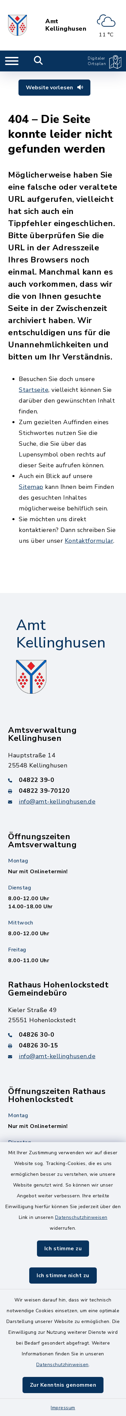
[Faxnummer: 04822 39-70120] (63, 791)
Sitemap (31, 487)
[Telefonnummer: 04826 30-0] (63, 1035)
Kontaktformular (89, 541)
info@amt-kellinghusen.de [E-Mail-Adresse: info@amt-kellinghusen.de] (57, 801)
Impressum (63, 1408)
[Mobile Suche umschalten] (38, 61)
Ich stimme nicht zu (63, 1275)
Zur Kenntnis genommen (63, 1385)
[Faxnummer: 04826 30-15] (63, 1045)
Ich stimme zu (63, 1248)
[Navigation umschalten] (12, 61)
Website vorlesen (54, 87)
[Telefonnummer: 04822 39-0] (63, 780)
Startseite (33, 390)
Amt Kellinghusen (65, 25)
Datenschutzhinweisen (81, 1217)
